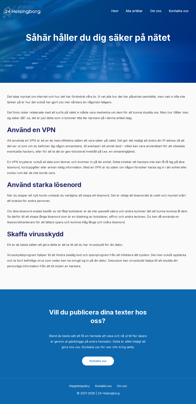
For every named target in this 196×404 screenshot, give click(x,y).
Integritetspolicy (81, 386)
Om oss (121, 386)
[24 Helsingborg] (22, 11)
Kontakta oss (98, 361)
